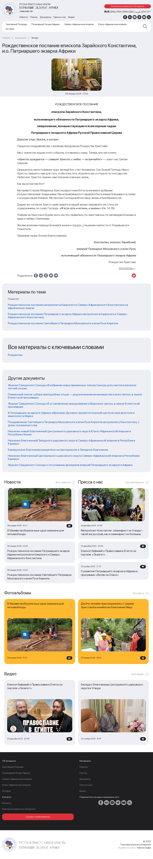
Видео (71, 17)
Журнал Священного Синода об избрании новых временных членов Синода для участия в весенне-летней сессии (72, 387)
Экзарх (34, 37)
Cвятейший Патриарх (16, 24)
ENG (113, 11)
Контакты (6, 803)
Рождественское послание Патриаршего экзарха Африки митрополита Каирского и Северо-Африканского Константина (68, 315)
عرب (138, 11)
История (10, 29)
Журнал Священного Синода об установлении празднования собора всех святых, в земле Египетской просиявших (74, 405)
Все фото (138, 593)
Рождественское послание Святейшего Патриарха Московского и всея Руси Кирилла (63, 323)
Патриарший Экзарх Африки (45, 24)
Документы (45, 17)
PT (149, 11)
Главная (6, 37)
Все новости (63, 482)
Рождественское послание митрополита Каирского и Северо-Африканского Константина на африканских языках (68, 306)
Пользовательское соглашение (135, 844)
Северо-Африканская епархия (79, 24)
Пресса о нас (59, 17)
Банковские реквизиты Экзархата (127, 6)
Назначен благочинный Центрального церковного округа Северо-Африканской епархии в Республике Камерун (74, 457)
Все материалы (135, 482)
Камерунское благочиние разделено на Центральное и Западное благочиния (58, 449)
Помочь (34, 17)
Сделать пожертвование (38, 816)
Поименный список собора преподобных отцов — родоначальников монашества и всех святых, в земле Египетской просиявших (75, 396)
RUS (106, 11)
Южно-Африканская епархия (112, 24)
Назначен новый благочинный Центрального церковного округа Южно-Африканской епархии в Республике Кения (69, 433)
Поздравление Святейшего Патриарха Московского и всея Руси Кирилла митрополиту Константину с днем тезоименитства (73, 423)
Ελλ (144, 11)
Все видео (138, 674)
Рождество (15, 355)
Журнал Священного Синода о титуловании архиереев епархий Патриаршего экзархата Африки (70, 465)
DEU (131, 11)
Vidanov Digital (144, 847)
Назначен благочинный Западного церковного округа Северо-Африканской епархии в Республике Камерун (71, 442)
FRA (119, 11)
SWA (125, 11)
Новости (23, 17)
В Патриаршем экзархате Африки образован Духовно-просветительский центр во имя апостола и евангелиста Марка (71, 414)
